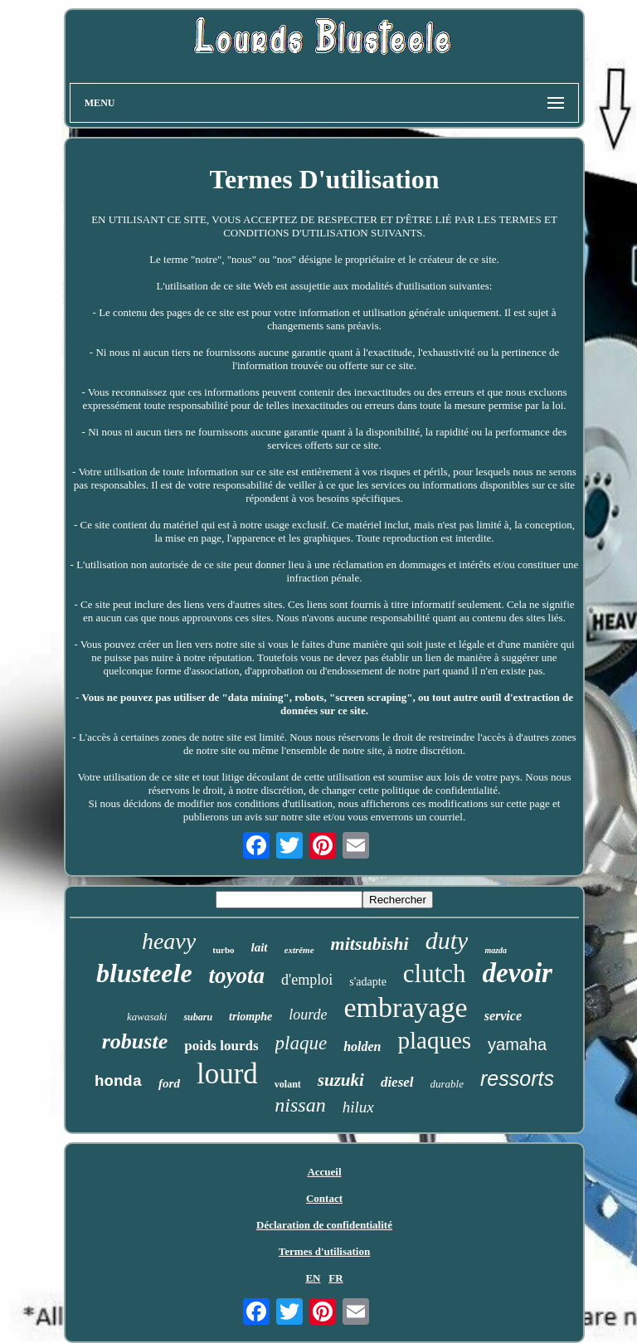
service (503, 1016)
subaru (197, 1017)
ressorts (517, 1078)
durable (447, 1084)
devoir (517, 973)
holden (362, 1046)
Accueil (324, 1171)
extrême (299, 950)
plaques (434, 1040)
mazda (495, 950)
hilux (358, 1107)
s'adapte (368, 982)
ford (169, 1083)
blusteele (144, 973)
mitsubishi (370, 943)
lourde (308, 1014)
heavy (169, 941)
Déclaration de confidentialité (324, 1225)
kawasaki (147, 1016)
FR (335, 1278)
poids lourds (221, 1045)
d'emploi (307, 979)
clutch (434, 973)
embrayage (406, 1007)
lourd (227, 1074)
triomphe (250, 1016)
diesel (397, 1082)
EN (312, 1278)
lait (259, 947)
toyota (237, 975)
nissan (300, 1105)
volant (288, 1084)
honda (118, 1082)
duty (447, 940)
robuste (135, 1041)
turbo (223, 950)
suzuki (341, 1080)
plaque (301, 1043)
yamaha (517, 1044)
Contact (324, 1198)
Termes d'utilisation (324, 1251)
